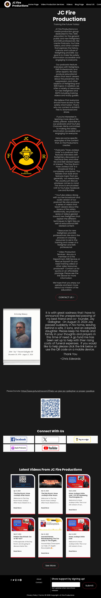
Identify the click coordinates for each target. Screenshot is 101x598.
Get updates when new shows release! (63, 589)
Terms (41, 595)
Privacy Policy (32, 595)
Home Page (33, 4)
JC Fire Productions (20, 4)
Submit (89, 585)
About (39, 579)
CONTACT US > (66, 297)
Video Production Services (52, 4)
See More (50, 565)
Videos (69, 4)
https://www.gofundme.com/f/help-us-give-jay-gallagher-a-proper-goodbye (57, 391)
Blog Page (79, 4)
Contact (39, 582)
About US (90, 4)
